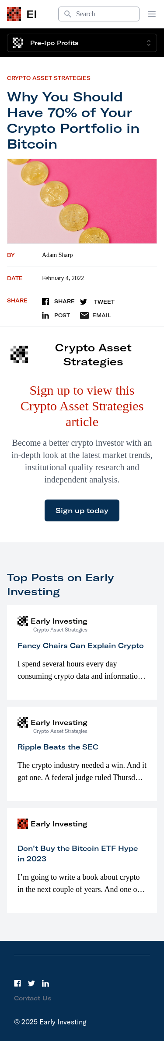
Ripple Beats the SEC (57, 747)
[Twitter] (31, 983)
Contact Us (33, 998)
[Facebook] (17, 983)
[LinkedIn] (45, 983)
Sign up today (82, 510)
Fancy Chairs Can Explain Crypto (80, 645)
